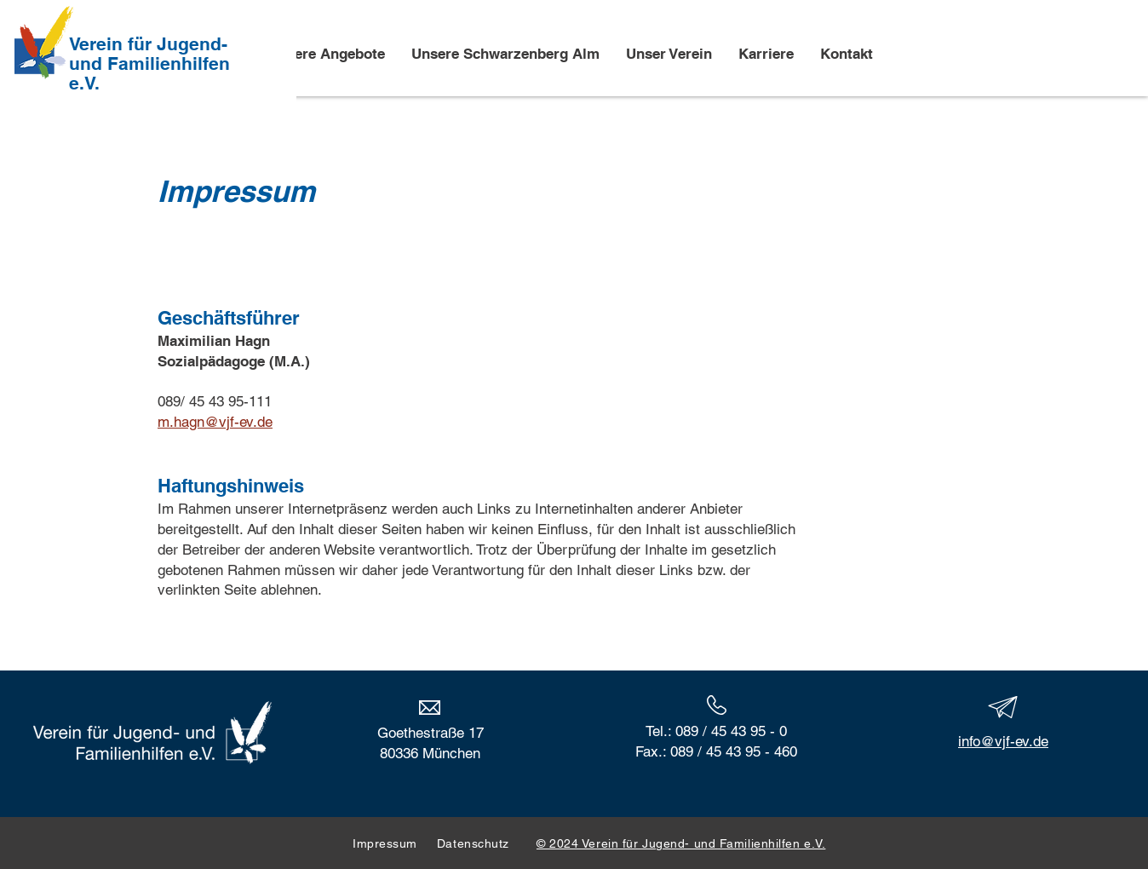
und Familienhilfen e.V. (149, 73)
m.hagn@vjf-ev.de (215, 421)
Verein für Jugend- (148, 44)
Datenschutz (487, 843)
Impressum (385, 843)
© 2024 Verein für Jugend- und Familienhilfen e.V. (681, 843)
